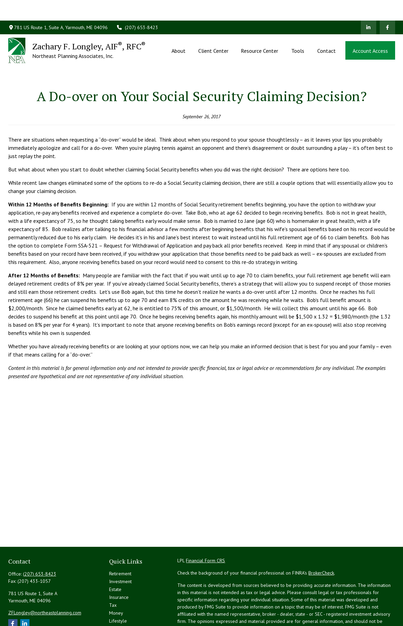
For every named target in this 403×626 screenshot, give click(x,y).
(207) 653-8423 (137, 7)
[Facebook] (387, 7)
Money (116, 582)
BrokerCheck (321, 542)
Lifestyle (118, 590)
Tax (113, 574)
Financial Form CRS (205, 530)
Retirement (120, 543)
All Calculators (124, 614)
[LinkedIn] (368, 7)
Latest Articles (123, 598)
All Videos (119, 606)
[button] (179, 29)
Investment (120, 550)
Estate (115, 558)
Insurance (119, 566)
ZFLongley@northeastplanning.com (44, 582)
